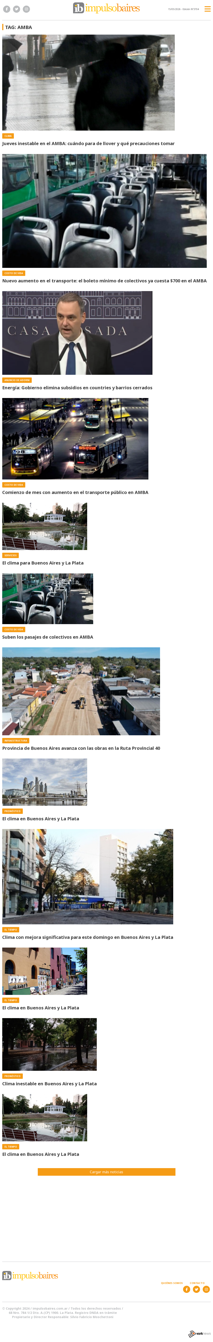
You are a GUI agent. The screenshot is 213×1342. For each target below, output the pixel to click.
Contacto (197, 1283)
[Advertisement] (106, 1216)
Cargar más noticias (106, 1171)
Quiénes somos (172, 1283)
